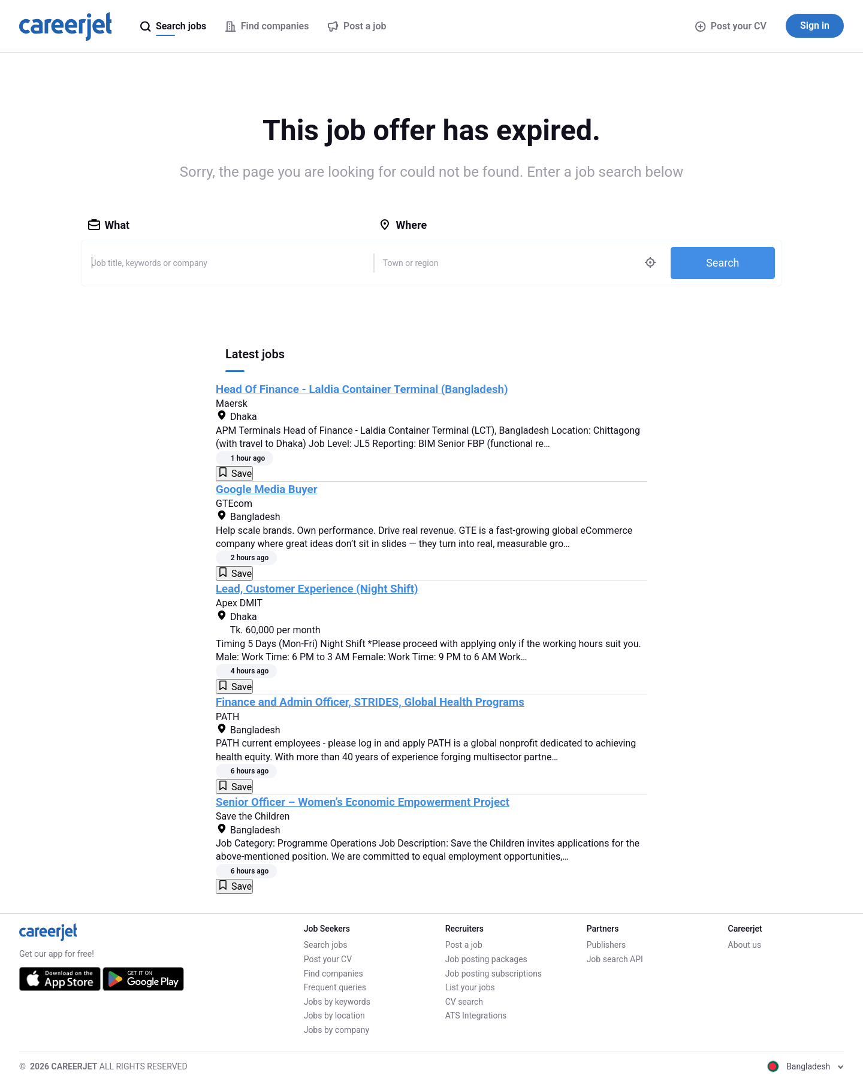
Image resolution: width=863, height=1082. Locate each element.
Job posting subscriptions (493, 973)
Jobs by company (337, 1030)
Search (722, 262)
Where (403, 225)
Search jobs (326, 945)
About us (745, 945)
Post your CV (731, 26)
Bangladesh (805, 1066)
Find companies (333, 973)
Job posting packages (486, 959)
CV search (464, 1002)
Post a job (463, 945)
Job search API (615, 959)
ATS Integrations (476, 1015)
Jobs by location (334, 1015)
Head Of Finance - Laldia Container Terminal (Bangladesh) (362, 389)
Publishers (606, 945)
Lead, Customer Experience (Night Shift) (317, 589)
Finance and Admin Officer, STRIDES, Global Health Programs (370, 702)
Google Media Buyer (267, 489)
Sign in (814, 25)
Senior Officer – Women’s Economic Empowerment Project (362, 802)
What (109, 225)
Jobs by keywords (337, 1002)
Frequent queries (335, 987)
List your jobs (470, 987)
